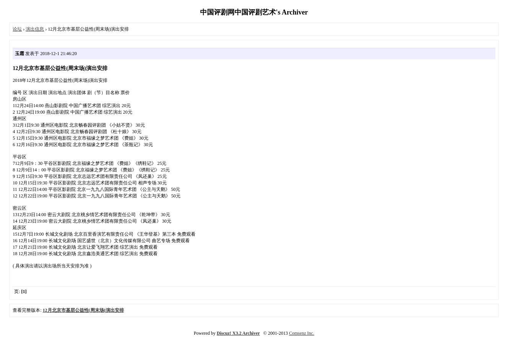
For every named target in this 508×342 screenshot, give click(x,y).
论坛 (17, 29)
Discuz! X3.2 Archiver (238, 333)
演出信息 (35, 29)
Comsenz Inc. (301, 333)
